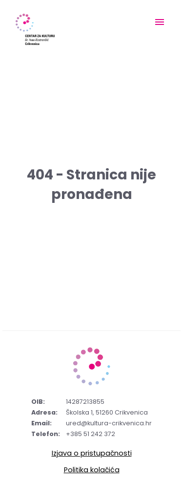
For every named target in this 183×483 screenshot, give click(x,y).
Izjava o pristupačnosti (92, 453)
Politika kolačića (92, 470)
